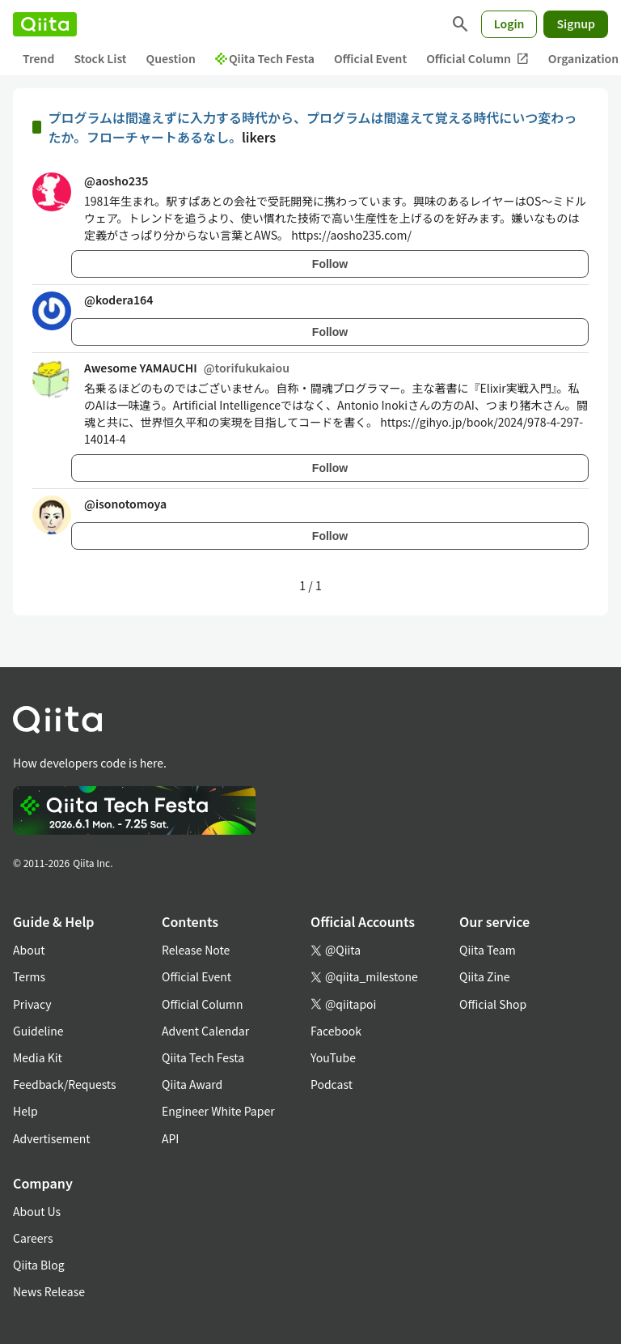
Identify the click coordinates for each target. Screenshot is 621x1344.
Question (171, 58)
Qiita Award (192, 1084)
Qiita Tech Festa (265, 58)
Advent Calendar (205, 1031)
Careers (33, 1238)
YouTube (333, 1057)
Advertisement (52, 1138)
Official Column (477, 58)
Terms (29, 976)
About (28, 950)
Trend (38, 58)
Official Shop (492, 1004)
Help (25, 1111)
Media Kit (37, 1057)
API (170, 1138)
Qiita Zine (484, 976)
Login (509, 23)
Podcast (331, 1084)
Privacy (32, 1004)
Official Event (370, 58)
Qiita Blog (39, 1265)
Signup (575, 23)
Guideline (38, 1031)
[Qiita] (45, 24)
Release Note (196, 950)
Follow (330, 263)
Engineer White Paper (218, 1111)
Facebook (335, 1031)
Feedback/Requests (64, 1084)
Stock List (100, 58)
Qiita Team (487, 950)
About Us (37, 1211)
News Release (49, 1291)
